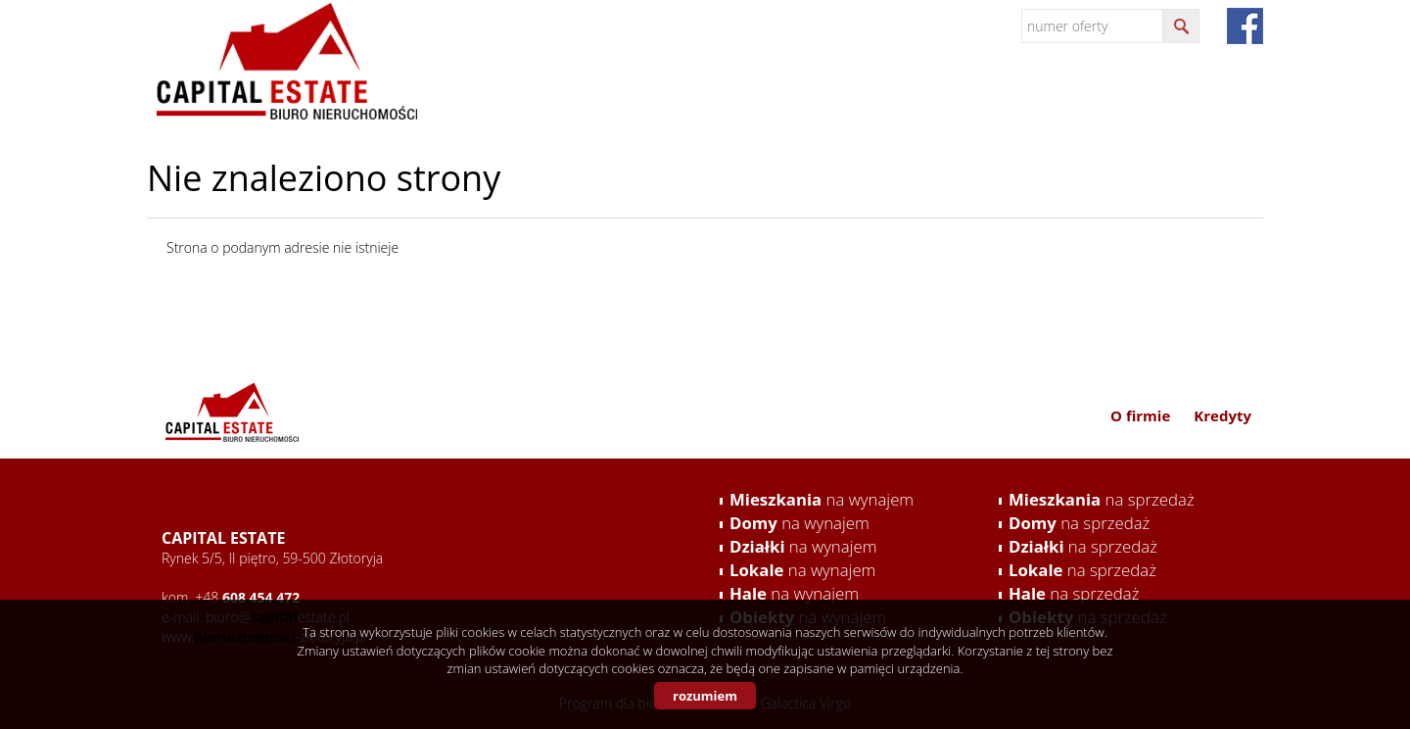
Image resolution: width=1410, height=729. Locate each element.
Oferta (1038, 96)
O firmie (874, 96)
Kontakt (1125, 96)
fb (1245, 26)
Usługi (959, 96)
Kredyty (1217, 96)
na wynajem (821, 499)
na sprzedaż (1102, 499)
